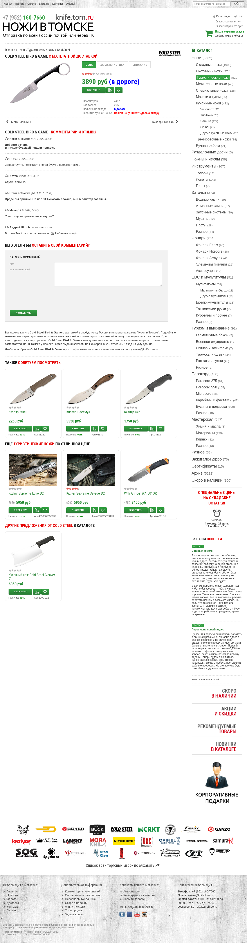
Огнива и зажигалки (212, 348)
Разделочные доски (210, 152)
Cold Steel (63, 50)
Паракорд (200, 374)
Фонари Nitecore (209, 251)
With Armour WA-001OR (140, 493)
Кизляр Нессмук (78, 412)
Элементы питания (211, 264)
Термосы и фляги (210, 354)
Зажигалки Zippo (207, 459)
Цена (89, 64)
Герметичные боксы (212, 335)
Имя (12, 263)
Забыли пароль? (132, 899)
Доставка (44, 3)
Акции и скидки (73, 906)
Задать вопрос (72, 914)
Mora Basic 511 (18, 122)
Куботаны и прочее (211, 315)
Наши (207, 539)
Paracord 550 (206, 387)
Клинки (201, 439)
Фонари (199, 238)
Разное (202, 231)
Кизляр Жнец (18, 412)
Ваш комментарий (20, 269)
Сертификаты (204, 466)
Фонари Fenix (207, 245)
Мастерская (202, 419)
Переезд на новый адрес (208, 629)
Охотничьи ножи (209, 71)
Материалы (205, 433)
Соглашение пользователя (80, 895)
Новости (19, 3)
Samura (205, 121)
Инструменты (204, 166)
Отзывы (70, 3)
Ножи (197, 58)
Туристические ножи (213, 77)
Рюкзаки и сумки (209, 361)
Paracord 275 (206, 381)
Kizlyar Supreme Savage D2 (85, 493)
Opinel (204, 127)
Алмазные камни (210, 206)
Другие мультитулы (214, 296)
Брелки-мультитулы (212, 302)
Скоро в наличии (207, 480)
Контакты (57, 3)
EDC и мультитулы (209, 277)
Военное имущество (212, 342)
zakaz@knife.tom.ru (145, 349)
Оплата (31, 3)
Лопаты (202, 179)
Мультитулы (206, 284)
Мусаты (202, 218)
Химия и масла (208, 426)
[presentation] (129, 298)
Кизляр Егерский (166, 122)
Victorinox (207, 109)
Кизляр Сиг (132, 412)
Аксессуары (205, 271)
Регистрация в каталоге (137, 895)
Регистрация (221, 16)
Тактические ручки (211, 309)
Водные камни (208, 199)
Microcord (203, 393)
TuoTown (206, 115)
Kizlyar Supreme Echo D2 (26, 493)
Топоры (202, 173)
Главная (7, 3)
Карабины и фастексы (214, 400)
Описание (139, 64)
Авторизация (130, 891)
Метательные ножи (211, 84)
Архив (197, 473)
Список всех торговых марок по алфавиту (123, 865)
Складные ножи (209, 65)
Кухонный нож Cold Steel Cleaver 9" (32, 577)
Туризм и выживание (211, 328)
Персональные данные (78, 899)
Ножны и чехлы (206, 159)
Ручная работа (208, 145)
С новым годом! (202, 550)
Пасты (201, 225)
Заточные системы (211, 212)
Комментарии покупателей (80, 891)
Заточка (199, 192)
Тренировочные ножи (213, 139)
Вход (238, 16)
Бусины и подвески (211, 406)
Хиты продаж (72, 910)
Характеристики (112, 64)
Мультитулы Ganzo (214, 290)
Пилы (200, 186)
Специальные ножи (212, 90)
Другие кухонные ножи (216, 133)
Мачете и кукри (208, 97)
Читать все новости (206, 679)
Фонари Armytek (209, 258)
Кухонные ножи (208, 103)
